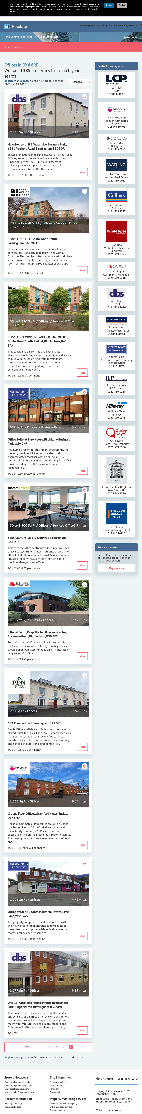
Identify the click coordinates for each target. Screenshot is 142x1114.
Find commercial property (68, 20)
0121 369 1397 (116, 206)
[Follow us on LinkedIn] (119, 1073)
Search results (49, 31)
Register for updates (17, 75)
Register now (116, 563)
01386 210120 (116, 528)
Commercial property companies (18, 1080)
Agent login (130, 32)
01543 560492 (116, 361)
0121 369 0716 (116, 272)
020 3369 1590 (116, 488)
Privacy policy (55, 1086)
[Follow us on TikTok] (137, 1073)
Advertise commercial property (63, 1098)
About (121, 20)
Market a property (88, 20)
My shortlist (135, 20)
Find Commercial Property (20, 31)
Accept (109, 5)
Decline (122, 5)
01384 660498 (116, 121)
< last (27, 1041)
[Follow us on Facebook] (126, 1073)
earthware (115, 1105)
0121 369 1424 (116, 302)
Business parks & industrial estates (19, 1086)
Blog (126, 20)
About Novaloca (57, 1080)
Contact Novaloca (58, 1076)
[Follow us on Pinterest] (133, 1073)
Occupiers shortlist (12, 1101)
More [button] (82, 167)
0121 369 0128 (116, 386)
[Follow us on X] (122, 1073)
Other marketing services (61, 1101)
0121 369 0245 (116, 412)
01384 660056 (116, 88)
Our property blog (57, 1104)
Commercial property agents (16, 1083)
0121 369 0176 (116, 442)
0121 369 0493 (116, 249)
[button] (85, 92)
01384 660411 (116, 328)
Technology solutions (107, 20)
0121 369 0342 (116, 144)
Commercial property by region (17, 1076)
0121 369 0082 (116, 175)
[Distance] (80, 76)
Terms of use (55, 1083)
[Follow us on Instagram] (129, 1073)
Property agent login (13, 1098)
